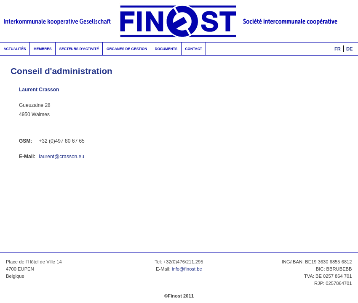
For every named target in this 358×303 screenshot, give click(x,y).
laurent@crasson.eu (61, 156)
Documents (166, 49)
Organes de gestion (127, 49)
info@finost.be (187, 268)
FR (337, 48)
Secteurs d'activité (79, 49)
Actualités (15, 49)
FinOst (179, 21)
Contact (193, 49)
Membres (43, 49)
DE (349, 48)
